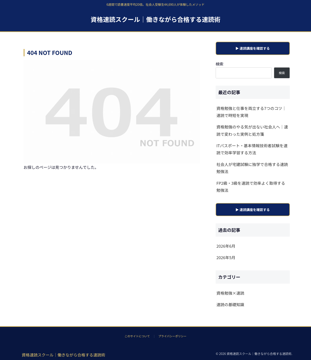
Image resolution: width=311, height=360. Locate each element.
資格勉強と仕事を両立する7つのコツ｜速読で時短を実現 (251, 111)
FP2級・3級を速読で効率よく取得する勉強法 (251, 186)
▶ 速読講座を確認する (253, 48)
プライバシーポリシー (172, 336)
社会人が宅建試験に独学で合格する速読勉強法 (252, 167)
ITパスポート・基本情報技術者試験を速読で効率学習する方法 (252, 149)
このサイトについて (137, 336)
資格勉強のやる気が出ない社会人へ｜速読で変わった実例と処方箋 (252, 130)
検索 (220, 64)
